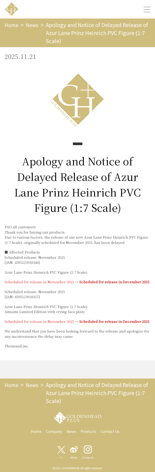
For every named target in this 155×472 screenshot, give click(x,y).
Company (54, 431)
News (34, 25)
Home (12, 25)
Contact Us (110, 431)
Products (88, 431)
